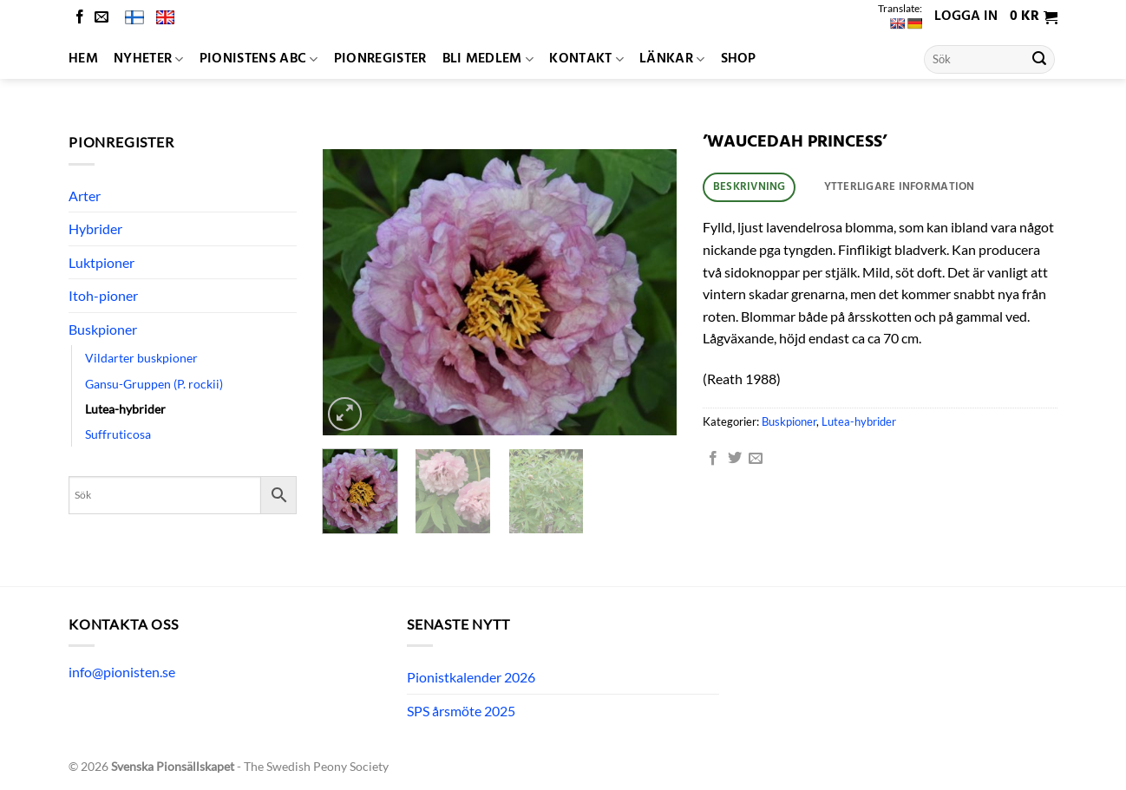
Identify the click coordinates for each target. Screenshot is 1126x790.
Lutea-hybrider (125, 409)
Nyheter (149, 59)
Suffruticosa (118, 434)
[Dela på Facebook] (713, 459)
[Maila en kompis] (756, 459)
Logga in (966, 16)
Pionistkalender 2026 (471, 677)
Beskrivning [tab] (749, 187)
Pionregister (380, 59)
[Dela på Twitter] (735, 459)
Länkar (671, 59)
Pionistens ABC (259, 59)
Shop (738, 59)
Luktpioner (101, 262)
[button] (1033, 17)
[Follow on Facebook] (80, 17)
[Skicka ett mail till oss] (101, 17)
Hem (83, 59)
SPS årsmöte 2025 (461, 710)
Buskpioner (103, 329)
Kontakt (586, 59)
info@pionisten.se (122, 671)
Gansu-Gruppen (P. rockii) (154, 383)
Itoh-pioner (103, 295)
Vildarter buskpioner (141, 357)
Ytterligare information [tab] (899, 187)
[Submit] (1039, 60)
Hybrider (95, 228)
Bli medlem (488, 59)
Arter (85, 195)
